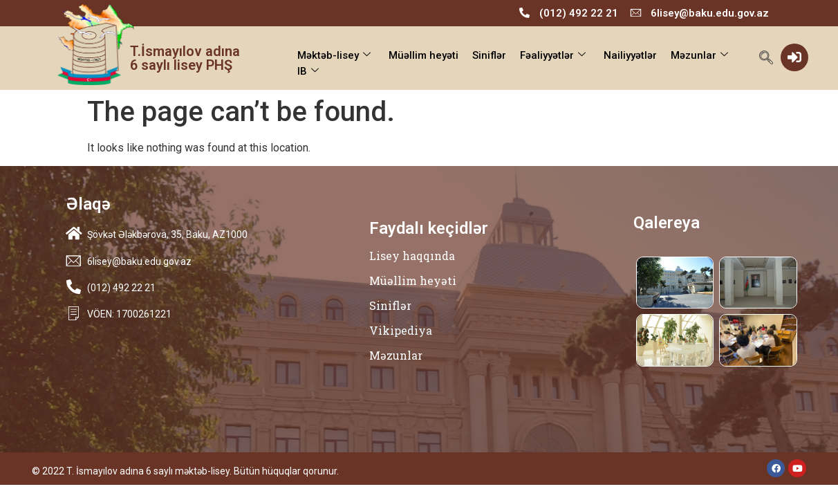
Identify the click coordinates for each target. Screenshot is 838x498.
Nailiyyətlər (630, 55)
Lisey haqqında (412, 255)
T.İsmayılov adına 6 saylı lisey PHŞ (185, 58)
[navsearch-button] (766, 58)
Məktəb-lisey (334, 55)
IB (308, 71)
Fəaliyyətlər (553, 55)
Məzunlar (699, 55)
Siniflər (489, 55)
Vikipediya (400, 330)
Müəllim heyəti (423, 55)
